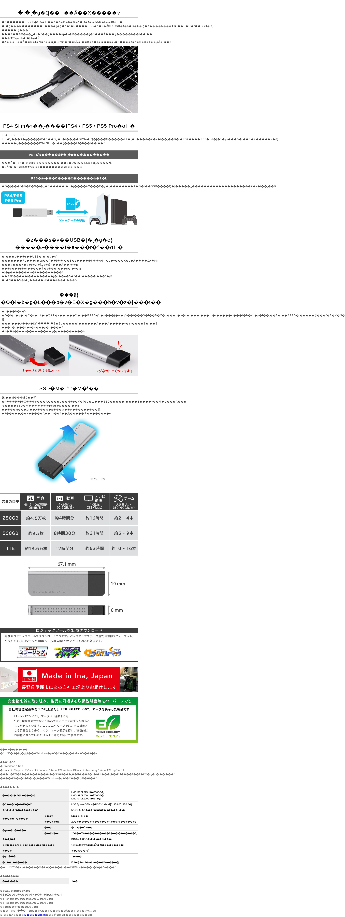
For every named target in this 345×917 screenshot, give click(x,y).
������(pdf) (35, 914)
